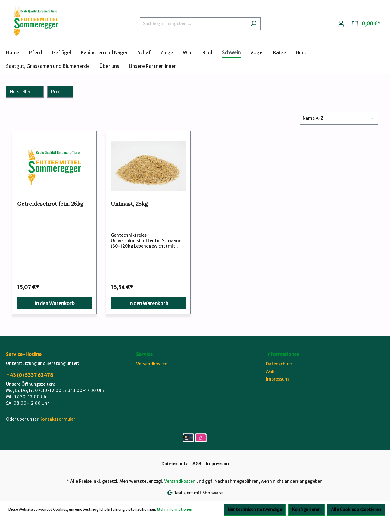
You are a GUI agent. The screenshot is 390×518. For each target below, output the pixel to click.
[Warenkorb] (366, 24)
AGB (270, 371)
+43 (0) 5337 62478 (29, 375)
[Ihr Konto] (341, 23)
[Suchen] (253, 23)
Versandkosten (151, 364)
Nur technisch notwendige (255, 509)
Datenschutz (279, 364)
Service (144, 354)
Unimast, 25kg (129, 204)
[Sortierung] (339, 118)
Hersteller (25, 91)
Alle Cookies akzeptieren (356, 509)
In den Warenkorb (54, 303)
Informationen (282, 354)
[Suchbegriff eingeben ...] (193, 23)
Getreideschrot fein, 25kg (50, 204)
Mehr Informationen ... (176, 509)
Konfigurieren (306, 509)
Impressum (277, 379)
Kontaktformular (57, 419)
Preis (60, 91)
